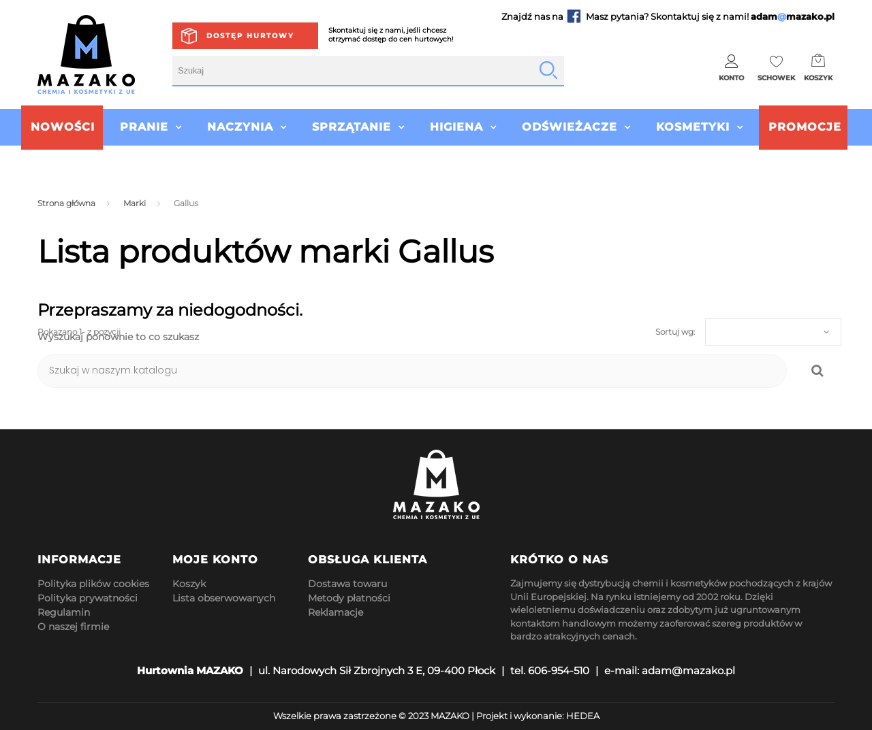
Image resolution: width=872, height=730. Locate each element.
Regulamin (63, 612)
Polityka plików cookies (93, 584)
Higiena (456, 126)
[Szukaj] (412, 371)
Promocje (804, 126)
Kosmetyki (693, 126)
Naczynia (240, 126)
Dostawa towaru (347, 584)
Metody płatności (349, 598)
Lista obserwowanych (223, 598)
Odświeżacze (569, 126)
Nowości (63, 126)
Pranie (144, 126)
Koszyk (189, 584)
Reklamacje (335, 612)
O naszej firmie (73, 626)
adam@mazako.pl (688, 670)
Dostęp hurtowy (250, 35)
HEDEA (583, 715)
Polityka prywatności (87, 598)
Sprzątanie (351, 126)
